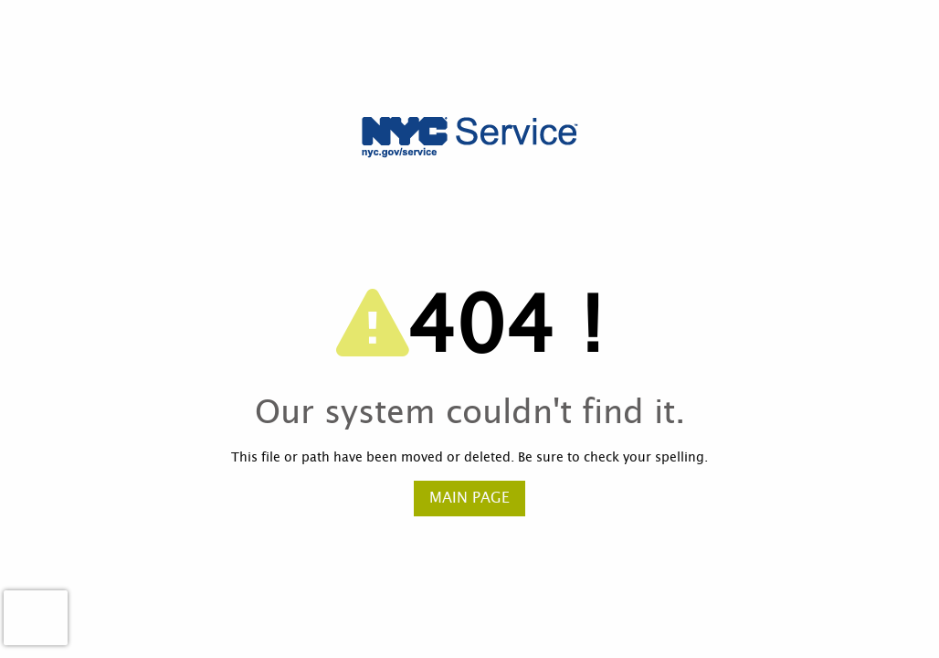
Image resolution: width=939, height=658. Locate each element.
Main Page (469, 498)
